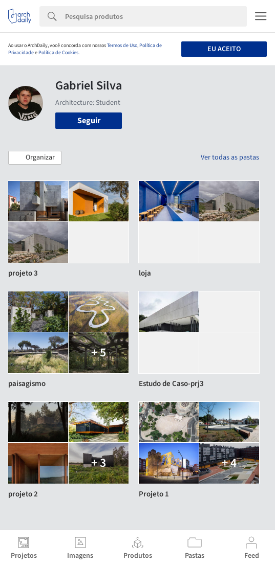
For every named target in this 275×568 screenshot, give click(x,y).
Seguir (88, 120)
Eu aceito (224, 49)
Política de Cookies (58, 52)
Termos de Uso (122, 45)
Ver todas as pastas (230, 157)
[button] (34, 158)
